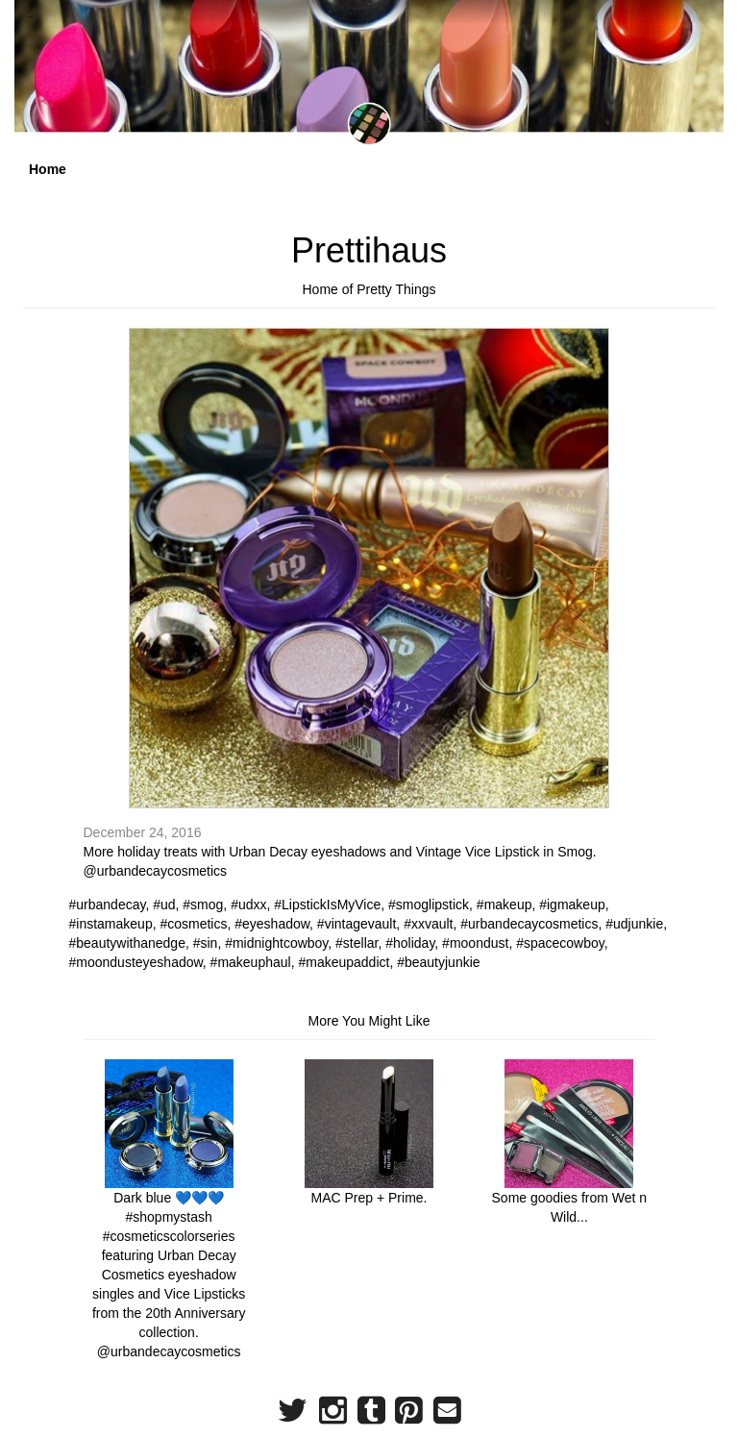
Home (47, 169)
